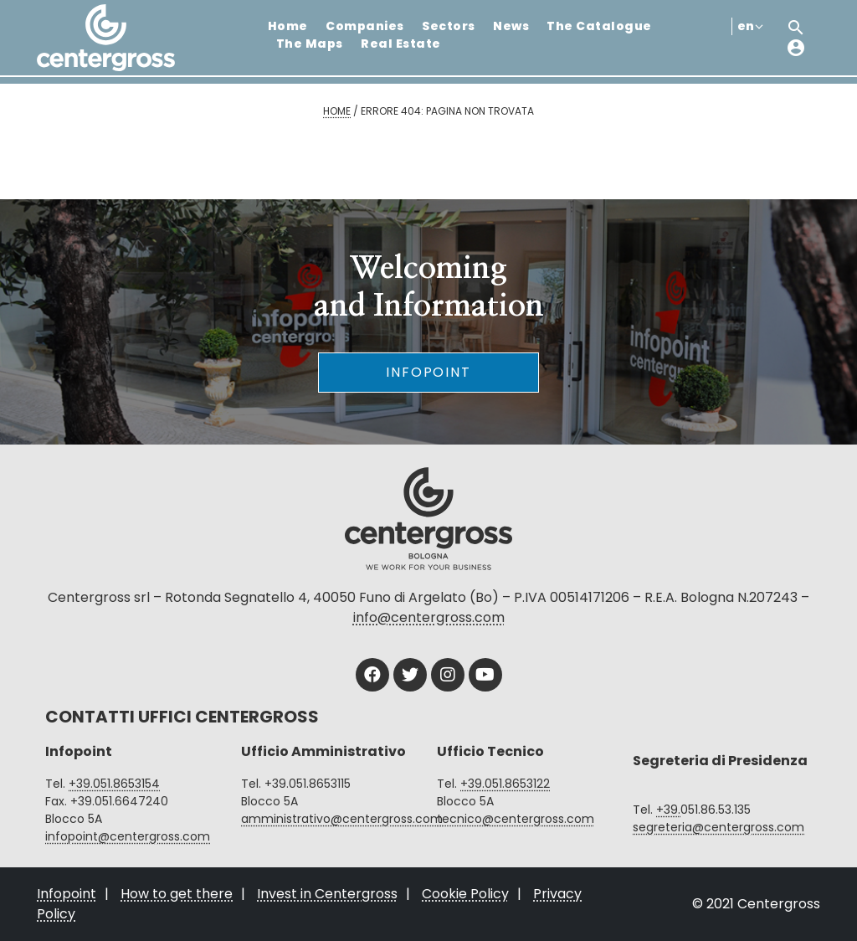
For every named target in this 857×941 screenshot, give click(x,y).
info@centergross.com (429, 617)
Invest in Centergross (327, 893)
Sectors (448, 26)
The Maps (309, 43)
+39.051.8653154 (114, 783)
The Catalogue (599, 26)
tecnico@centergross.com (515, 818)
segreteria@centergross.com (718, 827)
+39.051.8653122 (505, 783)
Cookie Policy (465, 893)
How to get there (177, 893)
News (511, 26)
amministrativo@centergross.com (342, 818)
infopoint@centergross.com (127, 836)
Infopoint (428, 372)
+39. (668, 809)
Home (288, 26)
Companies (364, 26)
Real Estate (400, 43)
